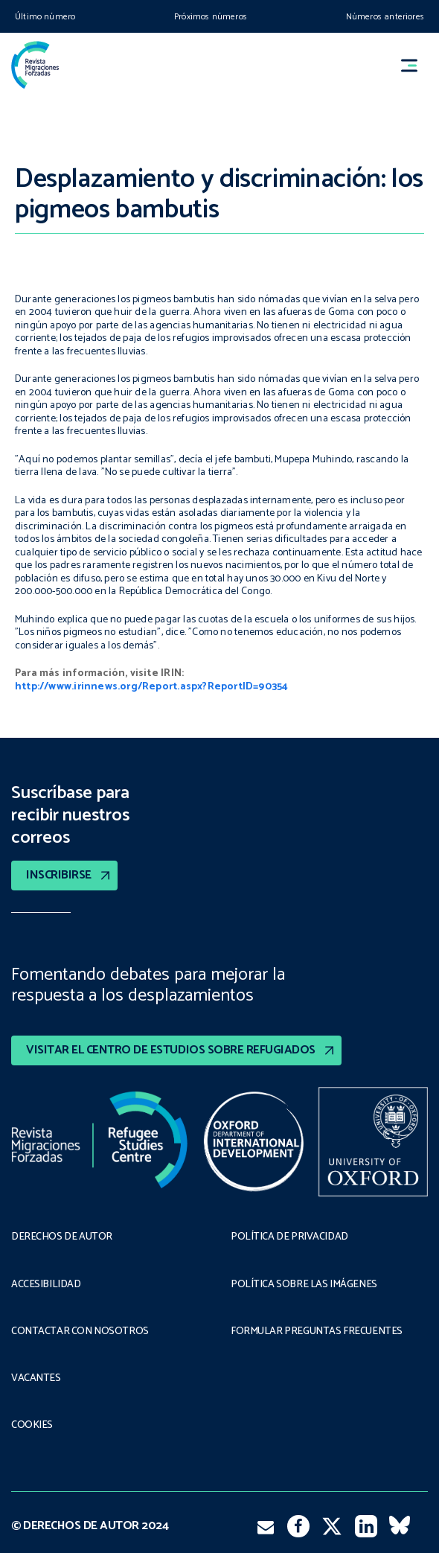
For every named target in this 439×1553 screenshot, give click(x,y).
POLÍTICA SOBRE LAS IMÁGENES (304, 1285)
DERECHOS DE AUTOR (61, 1237)
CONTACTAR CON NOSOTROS (80, 1332)
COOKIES (32, 1426)
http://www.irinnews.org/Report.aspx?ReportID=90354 (152, 686)
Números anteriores (385, 17)
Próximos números (210, 17)
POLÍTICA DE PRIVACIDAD (289, 1237)
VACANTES (36, 1379)
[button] (416, 65)
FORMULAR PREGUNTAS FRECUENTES (317, 1332)
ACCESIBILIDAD (46, 1285)
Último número (45, 17)
